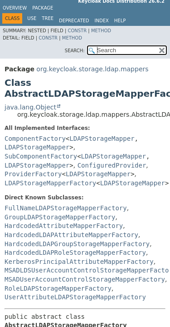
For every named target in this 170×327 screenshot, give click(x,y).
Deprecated (74, 20)
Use (31, 18)
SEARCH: (75, 50)
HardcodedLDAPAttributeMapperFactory (71, 234)
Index (102, 20)
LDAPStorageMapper (101, 138)
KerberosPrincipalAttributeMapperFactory (79, 261)
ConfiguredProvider (112, 165)
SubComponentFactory (41, 156)
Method (101, 30)
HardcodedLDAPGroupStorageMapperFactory (77, 244)
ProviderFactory (33, 174)
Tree (47, 18)
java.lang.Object (30, 107)
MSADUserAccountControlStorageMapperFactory (85, 279)
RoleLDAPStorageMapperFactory (58, 288)
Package (42, 7)
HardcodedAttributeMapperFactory (64, 225)
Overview (15, 7)
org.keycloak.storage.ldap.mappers (92, 69)
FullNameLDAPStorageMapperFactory (66, 208)
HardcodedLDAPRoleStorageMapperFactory (75, 252)
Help (120, 20)
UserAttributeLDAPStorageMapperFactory (75, 297)
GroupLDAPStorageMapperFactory (60, 217)
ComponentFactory (35, 138)
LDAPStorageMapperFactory (50, 183)
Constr (77, 30)
